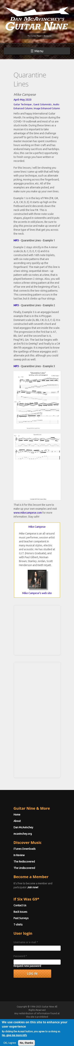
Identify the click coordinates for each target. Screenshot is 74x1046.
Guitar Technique (23, 104)
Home (17, 814)
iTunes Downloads (25, 848)
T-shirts (18, 924)
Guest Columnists (42, 104)
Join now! (32, 887)
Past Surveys (21, 918)
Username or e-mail (26, 942)
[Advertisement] (38, 629)
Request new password (27, 965)
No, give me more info (14, 1037)
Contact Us (20, 905)
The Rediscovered (24, 861)
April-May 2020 (22, 99)
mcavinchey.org (23, 833)
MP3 (16, 240)
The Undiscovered (24, 867)
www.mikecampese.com (28, 512)
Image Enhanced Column (47, 108)
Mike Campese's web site (37, 593)
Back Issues (20, 911)
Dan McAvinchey (23, 827)
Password (20, 956)
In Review (19, 855)
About (17, 820)
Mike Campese (37, 526)
